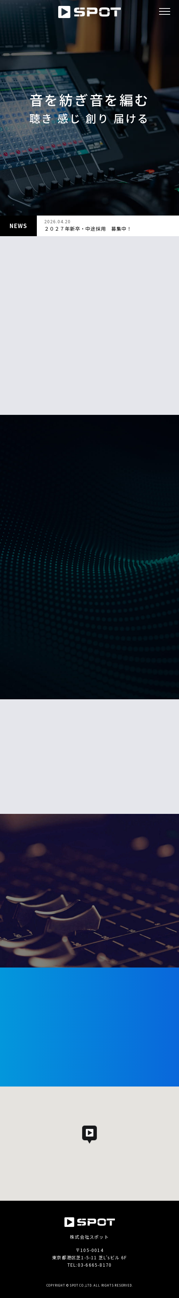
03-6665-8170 (95, 1265)
